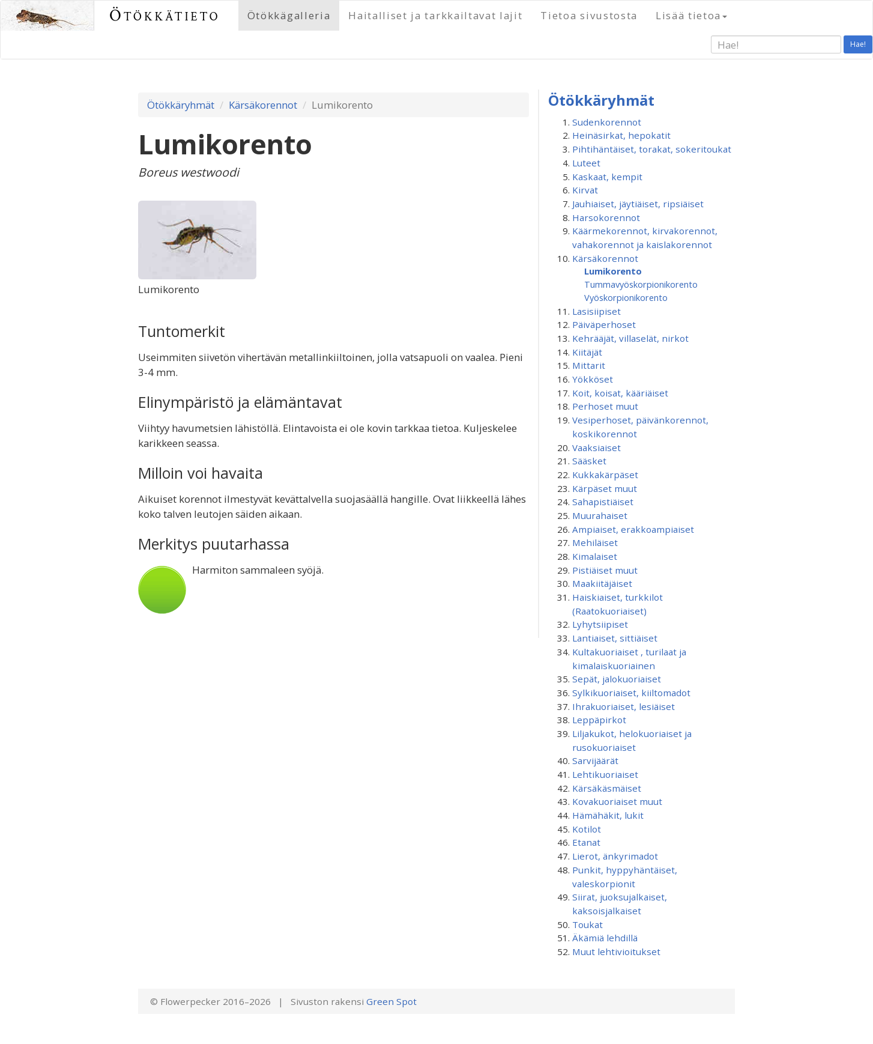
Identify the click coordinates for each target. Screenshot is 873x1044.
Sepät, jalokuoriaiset (616, 679)
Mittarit (588, 365)
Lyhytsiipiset (600, 624)
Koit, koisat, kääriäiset (620, 393)
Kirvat (585, 190)
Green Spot (391, 1001)
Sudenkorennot (606, 122)
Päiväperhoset (604, 324)
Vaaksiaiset (596, 448)
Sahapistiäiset (602, 502)
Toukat (587, 924)
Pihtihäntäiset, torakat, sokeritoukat (651, 149)
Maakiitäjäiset (602, 583)
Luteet (586, 163)
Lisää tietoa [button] (691, 15)
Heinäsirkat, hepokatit (621, 135)
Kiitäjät (587, 352)
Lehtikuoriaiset (605, 774)
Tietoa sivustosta (589, 15)
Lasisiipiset (596, 311)
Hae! (858, 44)
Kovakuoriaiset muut (617, 801)
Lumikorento (613, 271)
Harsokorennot (606, 217)
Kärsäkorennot (263, 105)
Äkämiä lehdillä (605, 938)
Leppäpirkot (599, 720)
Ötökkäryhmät (180, 105)
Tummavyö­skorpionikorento (641, 284)
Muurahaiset (599, 515)
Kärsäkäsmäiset (606, 788)
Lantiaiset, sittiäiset (614, 638)
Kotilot (586, 829)
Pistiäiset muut (605, 570)
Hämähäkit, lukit (608, 815)
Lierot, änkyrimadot (615, 856)
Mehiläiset (595, 542)
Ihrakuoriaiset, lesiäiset (623, 706)
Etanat (586, 842)
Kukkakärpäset (605, 475)
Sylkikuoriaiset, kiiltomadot (631, 693)
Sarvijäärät (595, 760)
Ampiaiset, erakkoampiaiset (633, 529)
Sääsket (589, 461)
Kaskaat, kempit (607, 177)
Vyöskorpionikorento (626, 297)
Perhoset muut (605, 406)
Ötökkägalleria (289, 15)
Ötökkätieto (164, 15)
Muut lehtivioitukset (616, 951)
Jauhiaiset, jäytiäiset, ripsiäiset (638, 204)
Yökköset (592, 379)
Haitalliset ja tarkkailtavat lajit (435, 15)
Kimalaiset (594, 556)
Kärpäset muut (604, 488)
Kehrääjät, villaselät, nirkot (630, 338)
